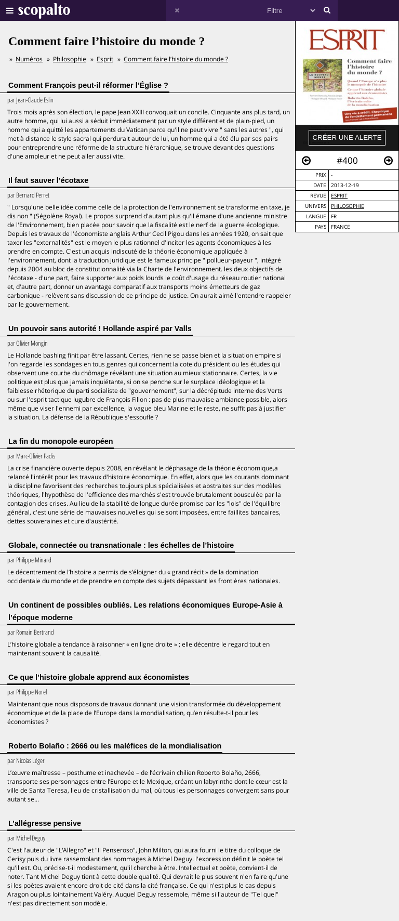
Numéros (29, 59)
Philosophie (347, 206)
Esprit (339, 195)
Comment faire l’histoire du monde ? (176, 59)
